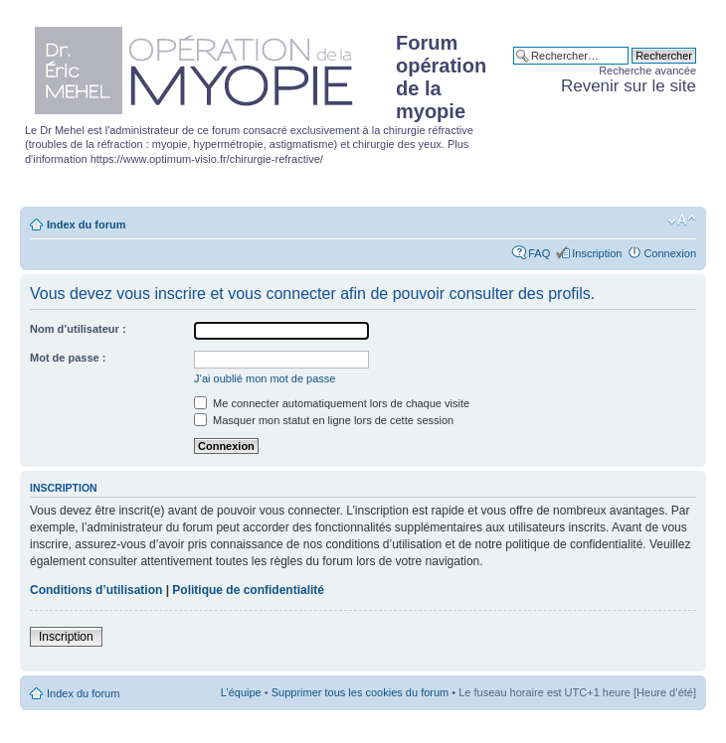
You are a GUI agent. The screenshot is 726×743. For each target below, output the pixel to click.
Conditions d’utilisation (96, 590)
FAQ (539, 253)
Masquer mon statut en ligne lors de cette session (324, 420)
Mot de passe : (67, 358)
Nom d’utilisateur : (78, 329)
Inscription (597, 253)
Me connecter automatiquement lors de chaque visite (331, 403)
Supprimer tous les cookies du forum (361, 692)
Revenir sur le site (628, 85)
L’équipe (241, 692)
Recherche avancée (647, 70)
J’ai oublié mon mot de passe (264, 378)
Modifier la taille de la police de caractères (681, 220)
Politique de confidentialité (248, 590)
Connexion (669, 253)
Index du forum (86, 224)
